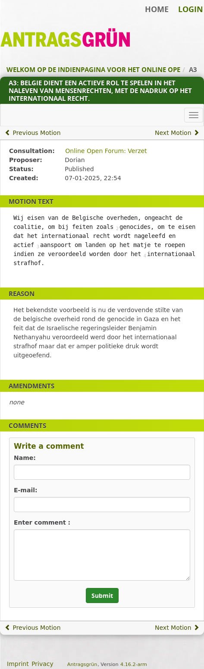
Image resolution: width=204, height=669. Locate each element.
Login (190, 9)
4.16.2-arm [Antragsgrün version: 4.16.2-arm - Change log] (133, 664)
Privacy (42, 663)
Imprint (18, 663)
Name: (25, 457)
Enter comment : (42, 522)
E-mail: (26, 490)
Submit (102, 595)
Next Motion (177, 132)
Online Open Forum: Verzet (106, 150)
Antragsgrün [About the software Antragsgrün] (82, 664)
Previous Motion (33, 132)
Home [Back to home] (157, 9)
